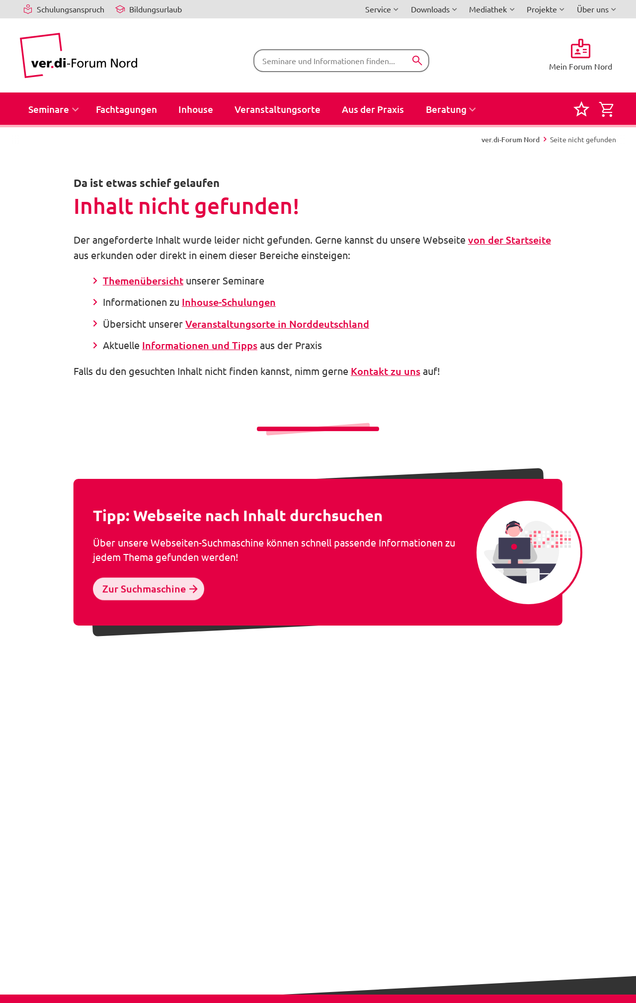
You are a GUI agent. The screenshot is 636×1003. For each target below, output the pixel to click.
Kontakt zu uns (385, 371)
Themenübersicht (143, 280)
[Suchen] (417, 60)
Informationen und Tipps (199, 345)
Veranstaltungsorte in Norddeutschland (277, 323)
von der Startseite (509, 239)
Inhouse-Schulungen (229, 301)
